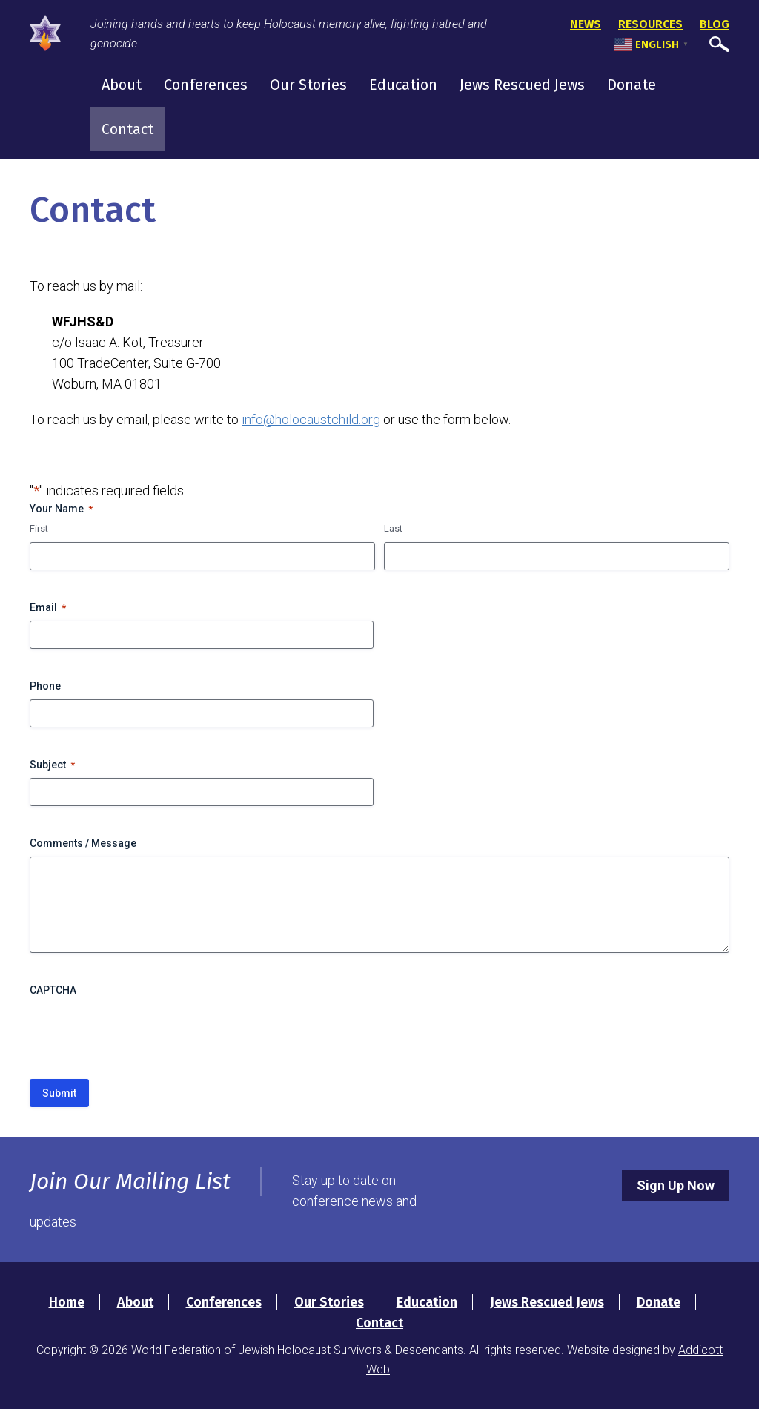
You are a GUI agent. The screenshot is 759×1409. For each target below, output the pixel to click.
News (585, 24)
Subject (52, 765)
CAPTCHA (53, 990)
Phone (45, 686)
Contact (127, 129)
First (39, 528)
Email (48, 608)
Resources (650, 24)
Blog (714, 24)
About (122, 84)
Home (66, 1302)
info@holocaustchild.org (311, 419)
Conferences (206, 84)
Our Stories (308, 84)
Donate (631, 84)
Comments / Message (83, 843)
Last (393, 528)
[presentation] (142, 1032)
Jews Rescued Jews (522, 84)
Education (403, 84)
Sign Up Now (676, 1185)
